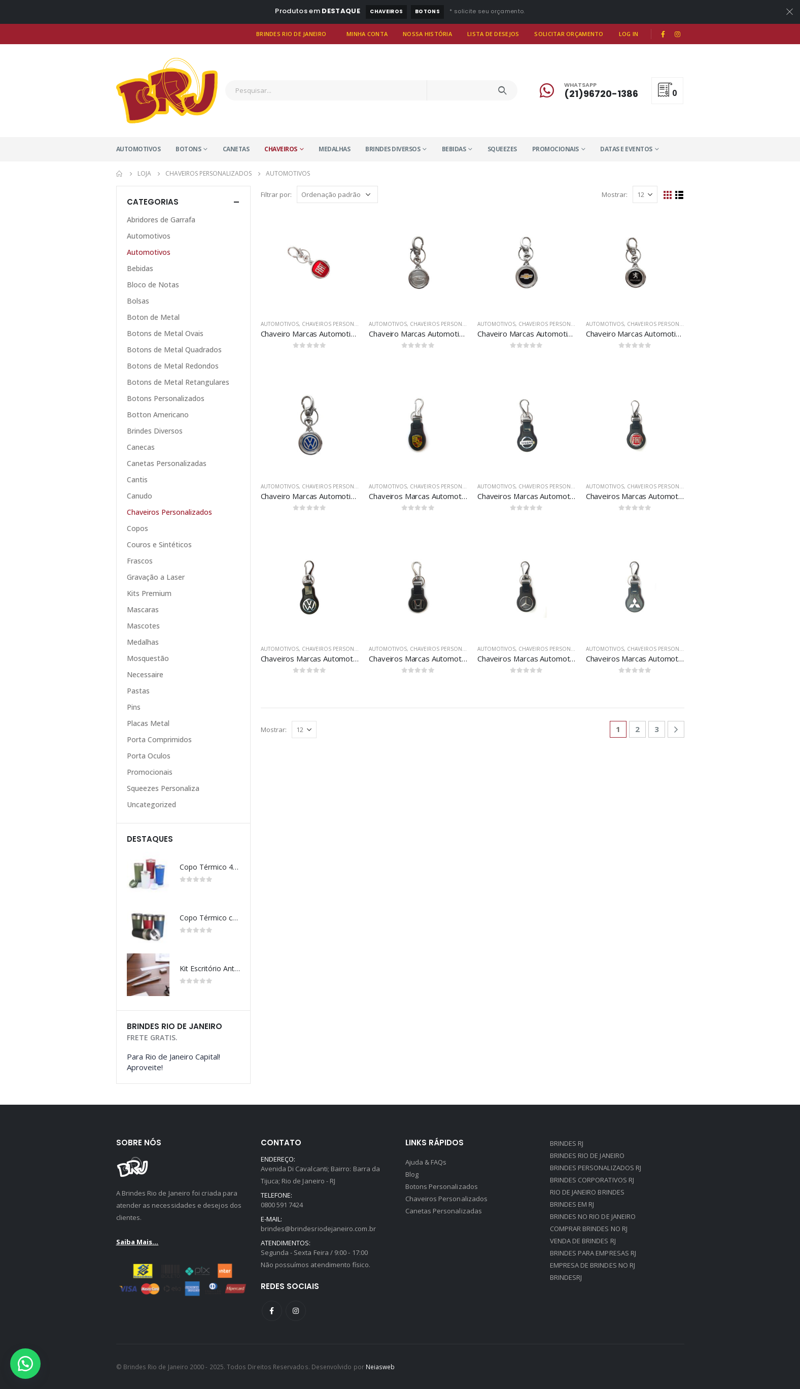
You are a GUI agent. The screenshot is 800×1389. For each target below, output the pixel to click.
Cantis (137, 479)
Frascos (140, 561)
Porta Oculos (148, 755)
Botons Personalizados (165, 398)
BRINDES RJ (567, 1143)
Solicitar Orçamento (568, 34)
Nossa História (427, 34)
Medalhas (334, 149)
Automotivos (138, 149)
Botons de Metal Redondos (173, 366)
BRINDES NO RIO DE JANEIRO (593, 1216)
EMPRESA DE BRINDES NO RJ (593, 1265)
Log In (629, 34)
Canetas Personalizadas (166, 463)
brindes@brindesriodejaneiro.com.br (318, 1228)
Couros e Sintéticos (159, 544)
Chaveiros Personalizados (340, 323)
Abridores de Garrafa (161, 219)
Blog (412, 1174)
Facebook (272, 1311)
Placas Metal (148, 723)
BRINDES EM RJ (572, 1204)
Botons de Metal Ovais (165, 333)
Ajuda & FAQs (426, 1162)
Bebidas (454, 149)
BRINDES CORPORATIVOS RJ (592, 1179)
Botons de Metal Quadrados (174, 349)
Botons (427, 11)
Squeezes (502, 149)
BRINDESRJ (566, 1277)
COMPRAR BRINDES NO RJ (589, 1228)
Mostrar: (615, 194)
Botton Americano (158, 414)
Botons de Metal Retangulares (178, 382)
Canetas (236, 149)
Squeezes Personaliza (163, 788)
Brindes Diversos (392, 149)
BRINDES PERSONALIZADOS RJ (596, 1167)
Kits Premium (149, 593)
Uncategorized (151, 804)
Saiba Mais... (137, 1241)
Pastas (138, 691)
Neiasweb (380, 1367)
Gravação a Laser (156, 577)
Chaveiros (386, 11)
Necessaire (145, 674)
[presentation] (229, 838)
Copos (137, 528)
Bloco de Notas (153, 284)
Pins (134, 707)
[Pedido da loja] (337, 194)
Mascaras (143, 609)
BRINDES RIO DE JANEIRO (587, 1155)
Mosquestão (148, 658)
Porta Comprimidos (159, 739)
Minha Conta (367, 34)
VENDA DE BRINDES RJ (583, 1240)
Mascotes (143, 626)
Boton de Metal (153, 317)
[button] (25, 1363)
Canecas (141, 447)
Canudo (139, 496)
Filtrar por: (276, 194)
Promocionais (555, 149)
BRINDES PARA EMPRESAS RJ (593, 1253)
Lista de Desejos (493, 34)
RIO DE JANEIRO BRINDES (587, 1192)
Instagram (296, 1311)
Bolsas (138, 301)
